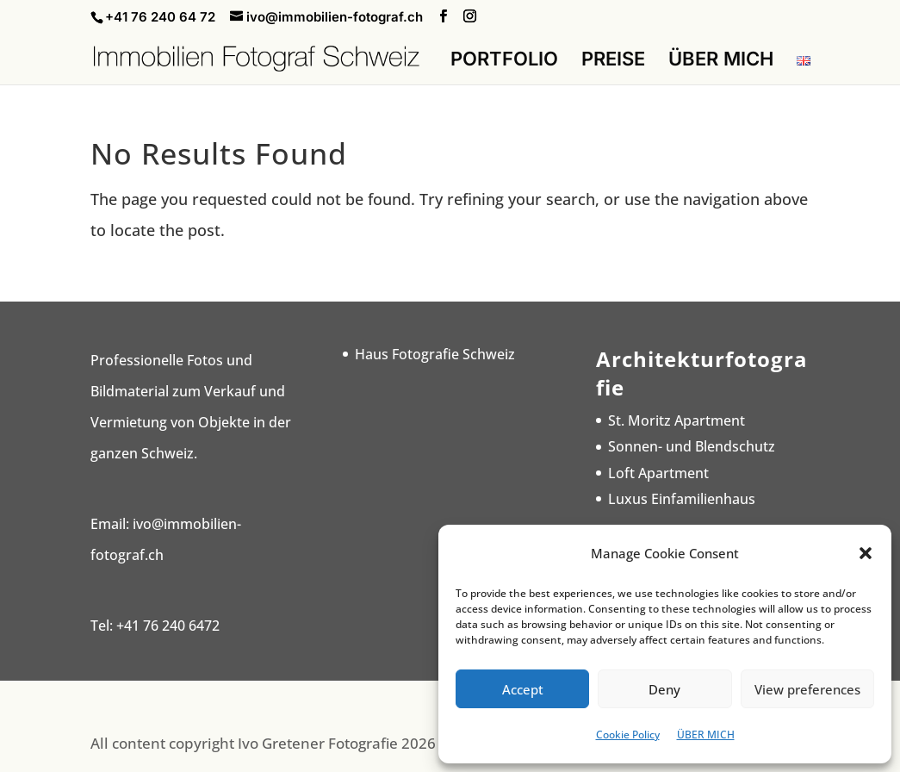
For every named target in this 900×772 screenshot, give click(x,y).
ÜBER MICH (706, 734)
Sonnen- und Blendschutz (691, 446)
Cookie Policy (628, 734)
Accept (522, 689)
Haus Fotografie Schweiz (435, 354)
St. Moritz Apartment (676, 420)
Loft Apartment (658, 473)
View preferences (807, 689)
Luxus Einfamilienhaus (681, 498)
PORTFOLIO (504, 61)
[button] (865, 553)
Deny (664, 689)
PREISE (613, 61)
